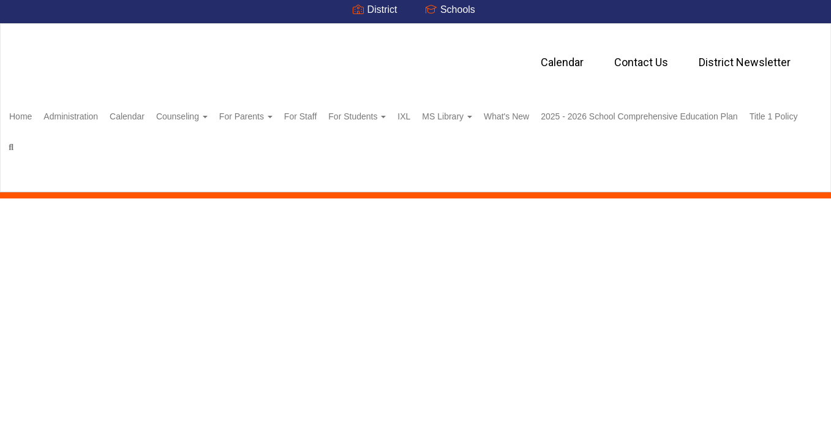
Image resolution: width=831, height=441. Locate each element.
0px (785, 183)
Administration (96, 113)
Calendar (332, 56)
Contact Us (411, 56)
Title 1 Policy (267, 143)
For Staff (353, 113)
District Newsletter (515, 56)
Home (39, 113)
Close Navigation (371, 148)
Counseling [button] (221, 113)
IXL (470, 113)
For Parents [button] (291, 113)
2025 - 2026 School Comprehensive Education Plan (126, 143)
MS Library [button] (520, 113)
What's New (586, 113)
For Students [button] (416, 113)
